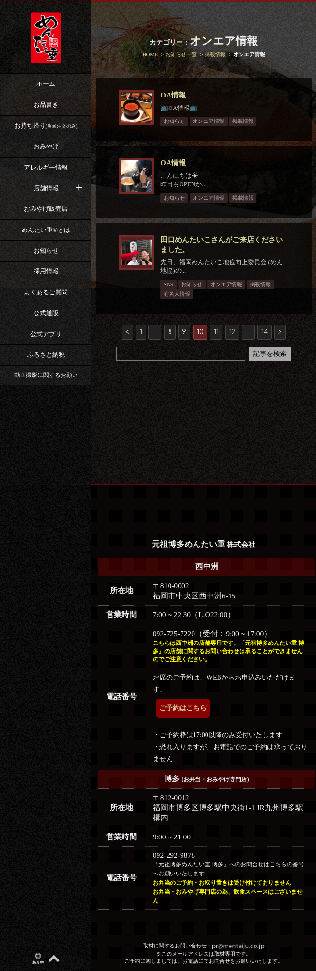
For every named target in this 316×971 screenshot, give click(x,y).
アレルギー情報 (46, 167)
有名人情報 (178, 294)
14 (264, 332)
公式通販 (46, 312)
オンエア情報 (210, 121)
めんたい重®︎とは (46, 229)
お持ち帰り (46, 125)
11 (216, 332)
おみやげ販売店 (46, 208)
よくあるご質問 (46, 292)
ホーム (45, 83)
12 (232, 332)
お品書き (46, 104)
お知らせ (46, 250)
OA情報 (175, 95)
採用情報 (46, 271)
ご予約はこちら (183, 708)
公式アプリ (45, 334)
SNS (170, 284)
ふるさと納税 (46, 354)
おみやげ (46, 146)
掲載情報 (244, 121)
